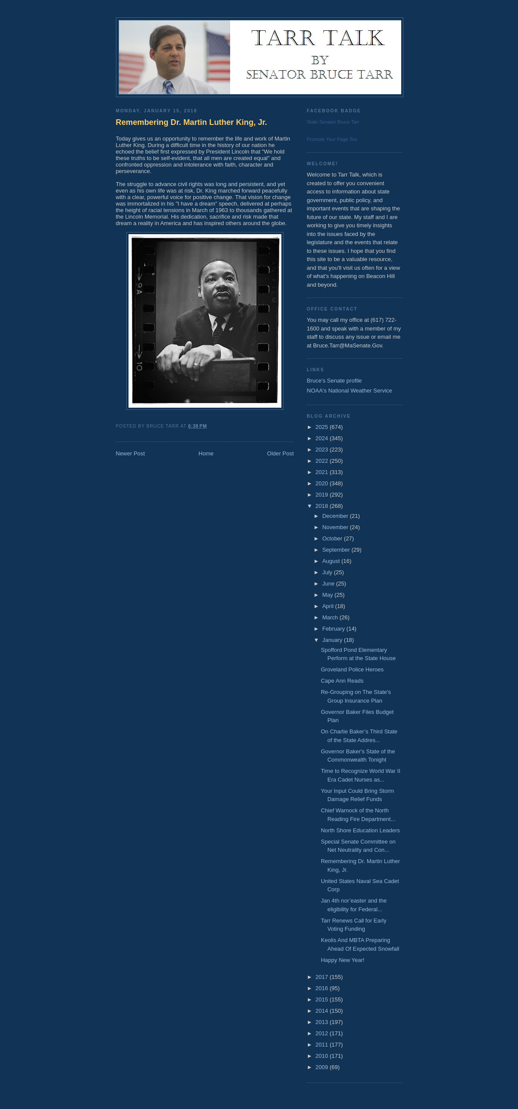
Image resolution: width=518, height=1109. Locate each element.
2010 (323, 1056)
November (336, 527)
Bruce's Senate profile (334, 380)
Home (206, 453)
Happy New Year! (342, 960)
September (336, 549)
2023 (323, 449)
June (329, 583)
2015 (323, 999)
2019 (323, 494)
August (331, 561)
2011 (323, 1044)
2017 (323, 977)
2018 (323, 506)
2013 (323, 1022)
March (331, 617)
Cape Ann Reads (342, 680)
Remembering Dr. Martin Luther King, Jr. (191, 122)
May (328, 595)
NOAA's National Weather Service (350, 390)
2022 (323, 461)
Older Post (280, 453)
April (328, 606)
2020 (323, 483)
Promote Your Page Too (332, 139)
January (333, 640)
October (333, 538)
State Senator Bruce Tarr (333, 121)
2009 (323, 1067)
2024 (323, 438)
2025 (323, 427)
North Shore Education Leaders (360, 830)
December (336, 516)
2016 (323, 988)
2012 (323, 1033)
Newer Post (130, 453)
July (328, 572)
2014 (323, 1011)
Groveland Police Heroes (352, 669)
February (334, 628)
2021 (323, 472)
